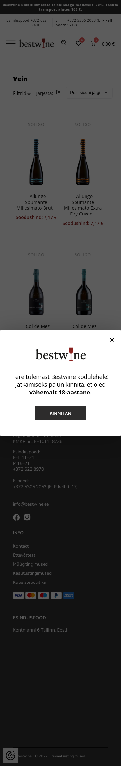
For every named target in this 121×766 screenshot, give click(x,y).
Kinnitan (61, 413)
